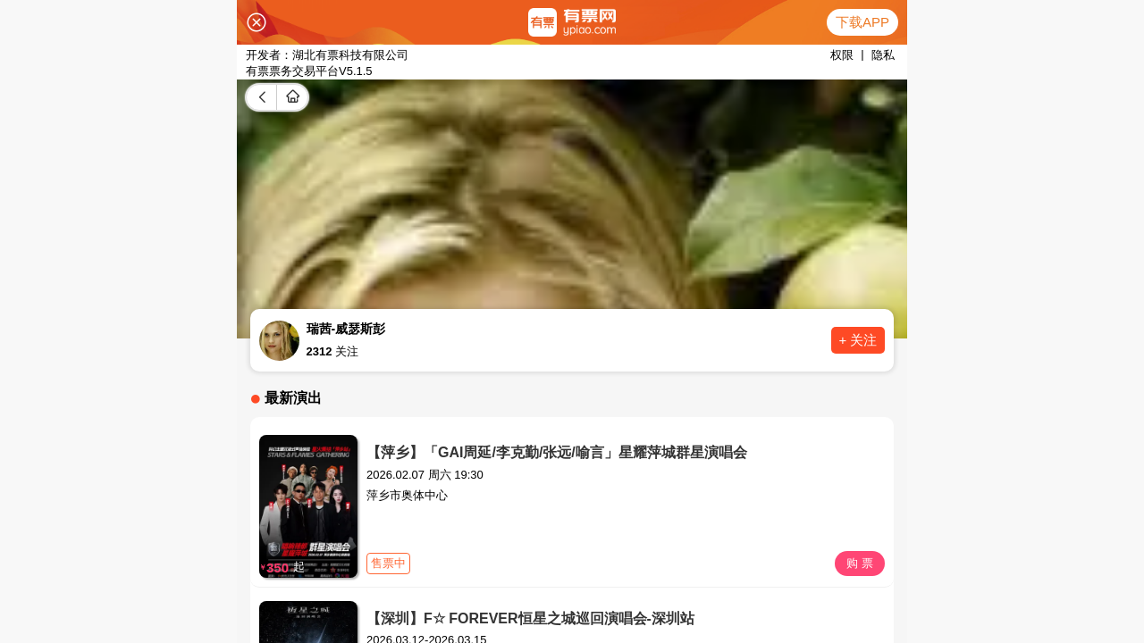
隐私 (883, 55)
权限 (842, 55)
